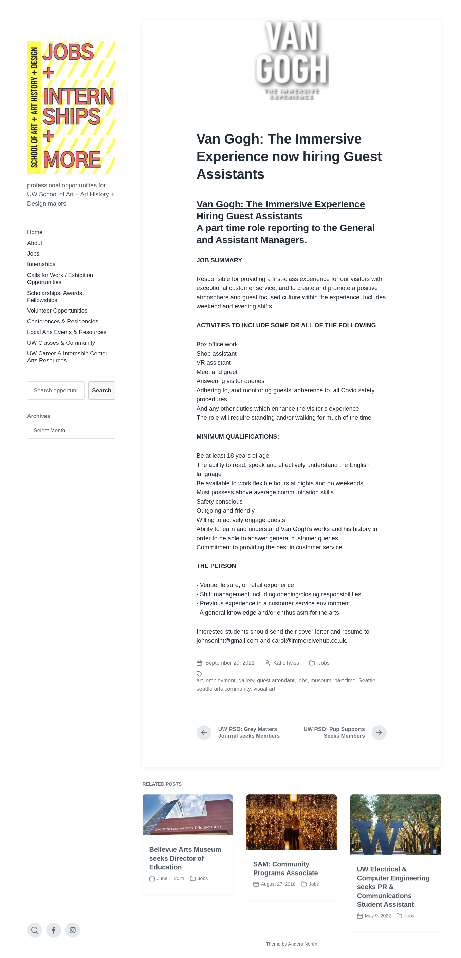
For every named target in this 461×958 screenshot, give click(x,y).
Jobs (33, 253)
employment (220, 680)
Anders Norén (302, 944)
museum (321, 680)
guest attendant (275, 680)
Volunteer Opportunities (57, 310)
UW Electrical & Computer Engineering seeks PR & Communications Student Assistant (393, 912)
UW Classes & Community (61, 343)
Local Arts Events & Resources (66, 332)
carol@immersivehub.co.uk (309, 640)
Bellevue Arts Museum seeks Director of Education (185, 884)
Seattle (366, 680)
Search (101, 390)
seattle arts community (224, 689)
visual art (264, 689)
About (34, 243)
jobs (302, 680)
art (200, 680)
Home (34, 232)
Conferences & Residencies (62, 321)
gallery (246, 680)
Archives (38, 416)
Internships (41, 264)
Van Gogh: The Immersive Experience (281, 204)
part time (344, 680)
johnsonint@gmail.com (227, 640)
